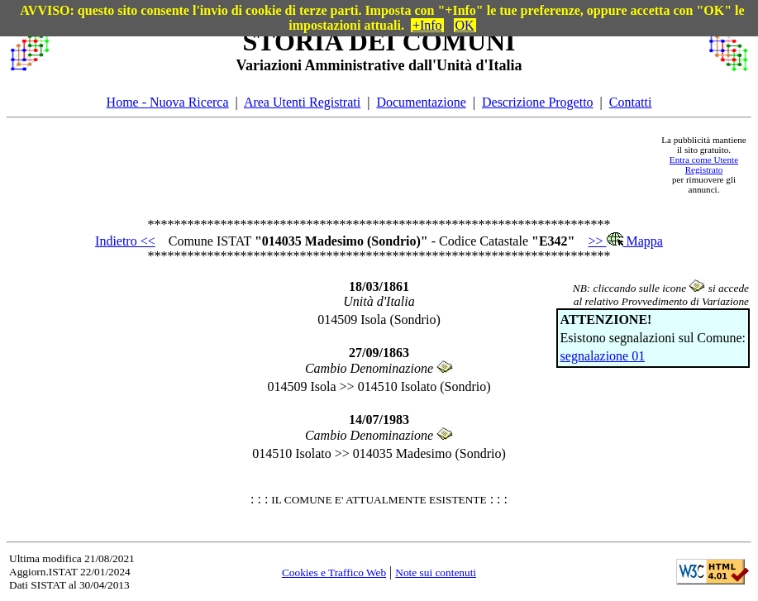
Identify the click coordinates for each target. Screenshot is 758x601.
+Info (427, 25)
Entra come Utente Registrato (704, 164)
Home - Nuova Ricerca (168, 102)
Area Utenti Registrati (302, 102)
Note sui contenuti (435, 572)
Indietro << (125, 241)
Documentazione (420, 102)
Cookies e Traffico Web (334, 572)
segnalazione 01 (603, 356)
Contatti (630, 102)
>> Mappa (625, 241)
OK (464, 25)
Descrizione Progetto (538, 102)
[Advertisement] (355, 164)
